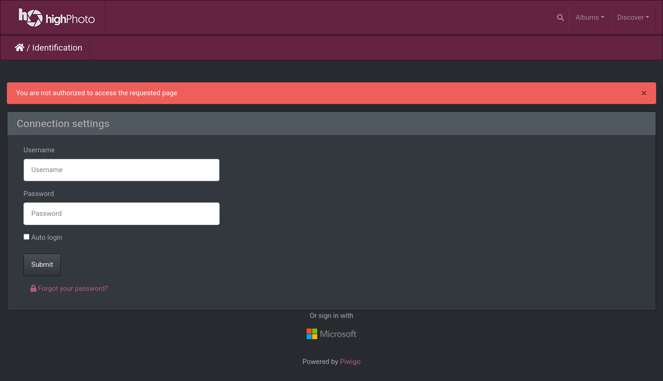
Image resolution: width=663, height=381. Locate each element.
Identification (57, 48)
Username (39, 150)
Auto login (42, 237)
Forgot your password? (69, 288)
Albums (587, 17)
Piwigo (350, 362)
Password (38, 194)
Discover (630, 17)
